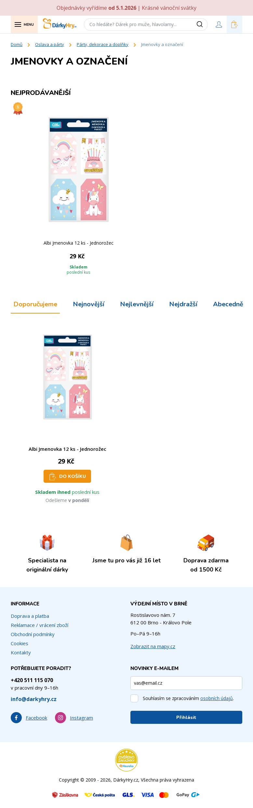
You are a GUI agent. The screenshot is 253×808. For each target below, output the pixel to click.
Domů (16, 44)
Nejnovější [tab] (88, 304)
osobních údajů (216, 698)
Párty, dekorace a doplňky (102, 44)
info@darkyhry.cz (34, 699)
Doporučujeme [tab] (35, 304)
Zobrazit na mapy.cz (152, 646)
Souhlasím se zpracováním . (188, 698)
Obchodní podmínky (33, 634)
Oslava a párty (49, 44)
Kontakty (21, 652)
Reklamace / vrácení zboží (39, 625)
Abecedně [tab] (228, 304)
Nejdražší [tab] (183, 304)
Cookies (19, 643)
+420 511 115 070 (32, 680)
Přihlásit (186, 717)
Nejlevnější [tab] (136, 304)
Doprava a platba (30, 616)
